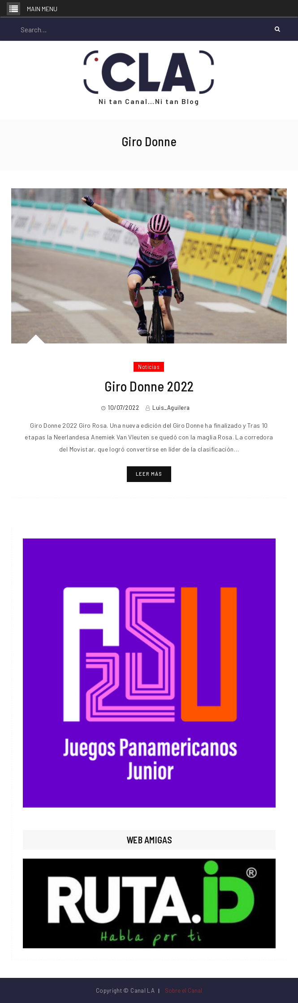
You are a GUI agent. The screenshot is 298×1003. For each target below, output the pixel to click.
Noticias (149, 366)
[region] (149, 673)
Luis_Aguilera (171, 407)
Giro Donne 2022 (149, 386)
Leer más (149, 474)
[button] (149, 673)
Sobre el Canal (183, 990)
